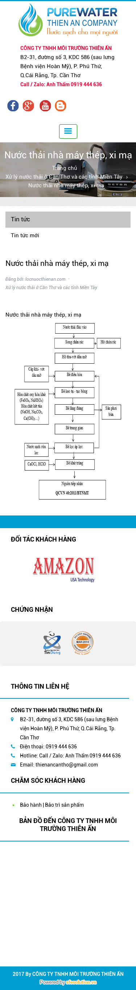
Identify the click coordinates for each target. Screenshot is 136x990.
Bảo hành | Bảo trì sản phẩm (52, 805)
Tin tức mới (25, 235)
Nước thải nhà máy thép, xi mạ (66, 185)
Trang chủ (64, 168)
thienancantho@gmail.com (67, 765)
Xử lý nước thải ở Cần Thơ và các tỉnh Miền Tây (64, 177)
